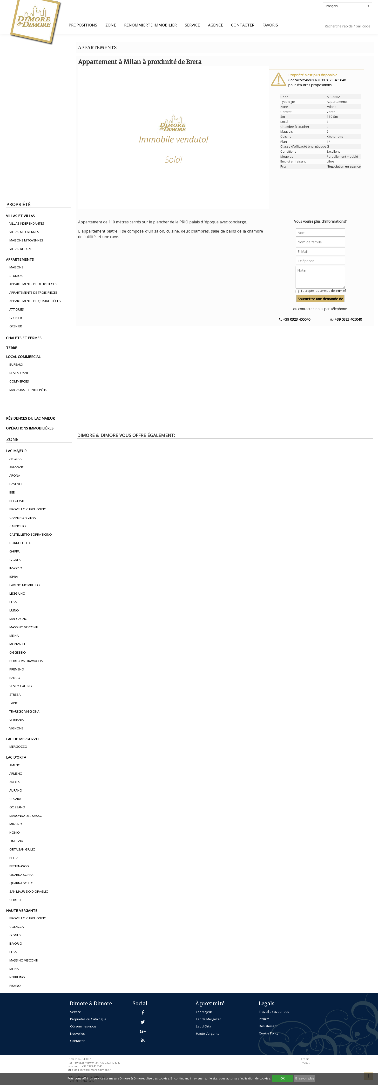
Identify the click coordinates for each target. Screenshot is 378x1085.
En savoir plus (304, 1078)
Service (192, 25)
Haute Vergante (207, 1033)
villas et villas (20, 215)
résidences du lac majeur (30, 418)
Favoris (270, 25)
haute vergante (21, 910)
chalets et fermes (23, 337)
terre (11, 347)
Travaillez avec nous (274, 1011)
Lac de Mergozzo (208, 1019)
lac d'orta (16, 757)
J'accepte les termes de (323, 290)
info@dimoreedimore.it (95, 1070)
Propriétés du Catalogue (88, 1019)
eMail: (76, 1070)
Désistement (268, 1026)
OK (282, 1078)
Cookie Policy (268, 1033)
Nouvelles (77, 1033)
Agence (215, 25)
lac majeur (16, 450)
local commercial (23, 356)
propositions (83, 25)
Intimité (264, 1019)
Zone (110, 25)
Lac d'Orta (203, 1026)
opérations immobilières (30, 428)
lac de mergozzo (22, 738)
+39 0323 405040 (294, 319)
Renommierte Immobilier (150, 25)
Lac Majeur (204, 1012)
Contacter (242, 25)
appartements (20, 259)
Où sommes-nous (83, 1026)
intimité (341, 290)
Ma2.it (306, 1062)
